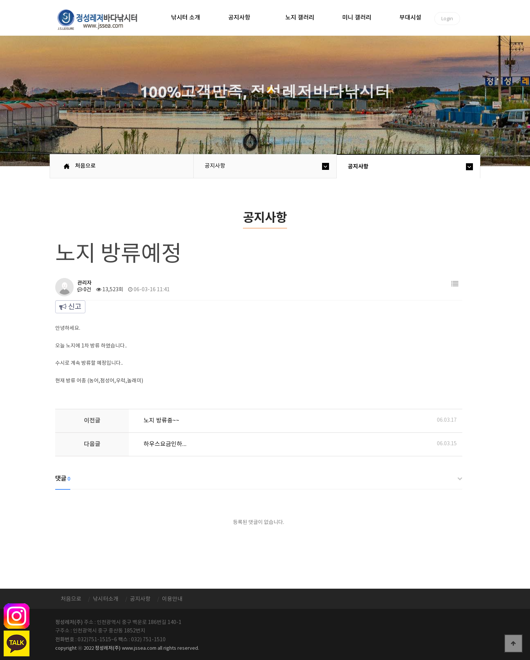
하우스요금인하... (165, 444)
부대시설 (410, 17)
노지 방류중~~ (161, 420)
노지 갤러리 (299, 17)
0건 (84, 290)
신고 (70, 307)
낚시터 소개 (185, 17)
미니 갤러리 (356, 17)
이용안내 (172, 599)
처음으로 (85, 166)
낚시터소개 (106, 599)
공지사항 (239, 17)
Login (447, 18)
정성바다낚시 (102, 19)
